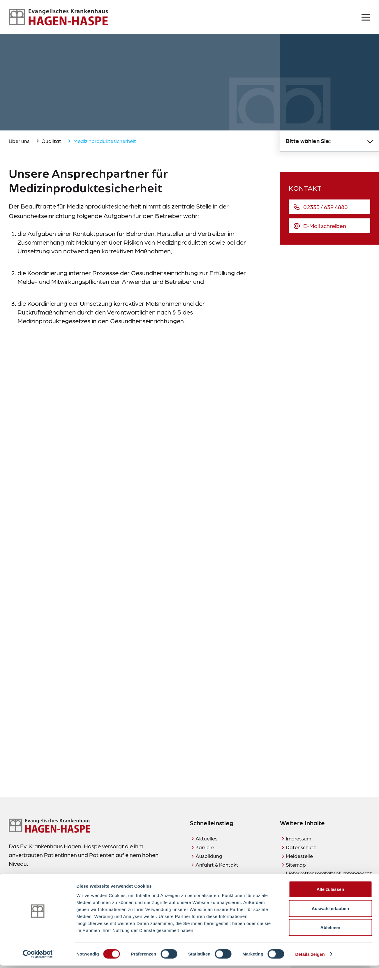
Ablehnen (330, 929)
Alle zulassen (330, 891)
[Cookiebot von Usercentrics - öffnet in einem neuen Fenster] (37, 956)
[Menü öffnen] (366, 17)
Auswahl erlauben (330, 910)
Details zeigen (310, 956)
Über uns (19, 141)
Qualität (51, 141)
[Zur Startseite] (58, 17)
